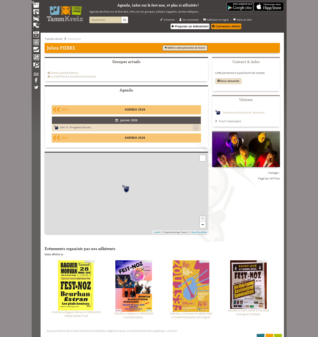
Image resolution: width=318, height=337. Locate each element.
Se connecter (189, 19)
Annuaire (74, 39)
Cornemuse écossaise (83, 76)
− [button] (202, 225)
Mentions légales (106, 330)
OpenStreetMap (199, 232)
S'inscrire (167, 19)
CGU (93, 330)
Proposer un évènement (190, 26)
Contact (75, 330)
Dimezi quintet (60, 73)
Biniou (74, 73)
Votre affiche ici (54, 254)
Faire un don (242, 19)
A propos (52, 330)
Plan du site (64, 330)
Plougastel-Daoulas (80, 127)
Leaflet (156, 232)
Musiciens (258, 112)
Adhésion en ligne (216, 19)
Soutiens (85, 330)
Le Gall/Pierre (59, 76)
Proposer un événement (129, 330)
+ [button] (202, 219)
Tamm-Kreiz (54, 39)
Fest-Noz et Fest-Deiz (235, 112)
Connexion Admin (226, 26)
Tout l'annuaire (228, 121)
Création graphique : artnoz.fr (160, 330)
